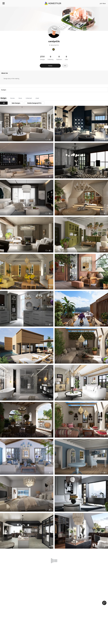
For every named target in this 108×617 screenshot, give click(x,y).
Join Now (103, 3)
